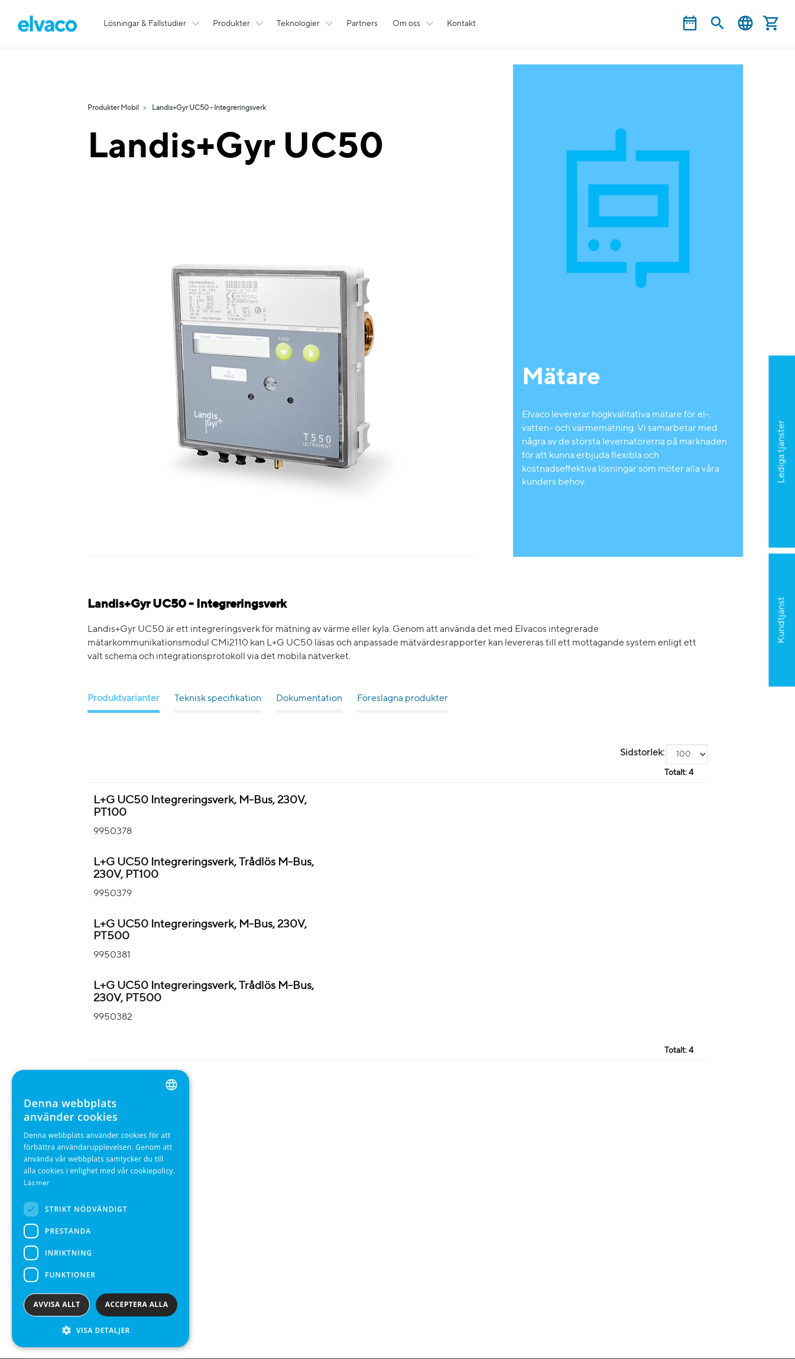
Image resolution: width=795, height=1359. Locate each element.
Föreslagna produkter (402, 698)
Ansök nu (723, 509)
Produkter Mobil (113, 108)
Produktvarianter (123, 698)
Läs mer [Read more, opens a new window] (36, 1183)
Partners (362, 24)
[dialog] (100, 1208)
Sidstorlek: (642, 753)
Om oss (406, 24)
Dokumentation (309, 698)
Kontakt (461, 24)
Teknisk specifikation (217, 698)
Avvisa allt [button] (57, 1304)
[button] (100, 1329)
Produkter (231, 24)
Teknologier (298, 24)
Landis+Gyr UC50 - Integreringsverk (209, 108)
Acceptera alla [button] (136, 1304)
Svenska (745, 23)
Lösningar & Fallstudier (144, 24)
